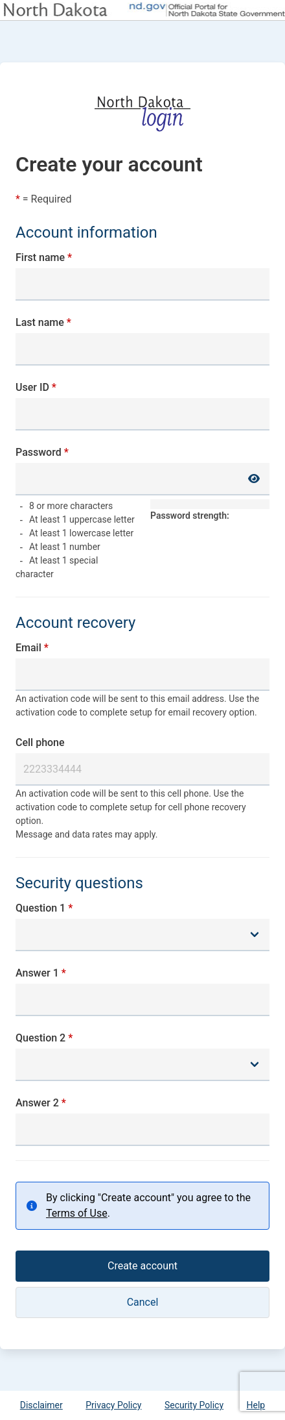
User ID (32, 387)
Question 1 (40, 908)
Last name (40, 322)
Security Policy (194, 1405)
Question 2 (40, 1038)
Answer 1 (37, 973)
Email (28, 647)
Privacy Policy (113, 1405)
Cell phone (40, 742)
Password (39, 452)
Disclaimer (41, 1405)
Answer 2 (37, 1103)
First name (40, 257)
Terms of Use (77, 1213)
